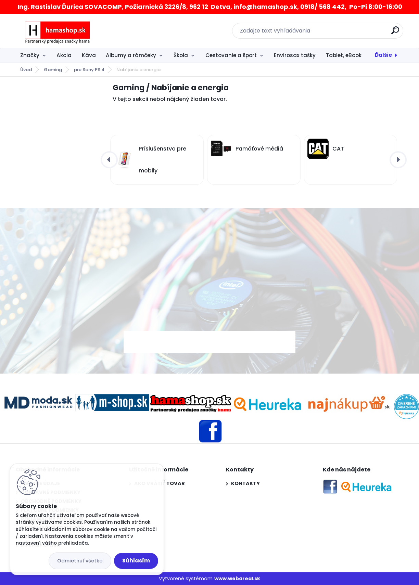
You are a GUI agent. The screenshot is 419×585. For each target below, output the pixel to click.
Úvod (26, 69)
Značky (29, 55)
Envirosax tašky (295, 55)
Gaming (53, 69)
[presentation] (109, 159)
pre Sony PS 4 (89, 69)
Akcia (64, 55)
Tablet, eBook (343, 55)
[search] (395, 33)
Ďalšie (383, 54)
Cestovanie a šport (231, 55)
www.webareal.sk (237, 578)
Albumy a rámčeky (131, 55)
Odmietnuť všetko (80, 560)
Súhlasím (136, 560)
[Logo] (58, 31)
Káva (89, 55)
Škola (181, 55)
